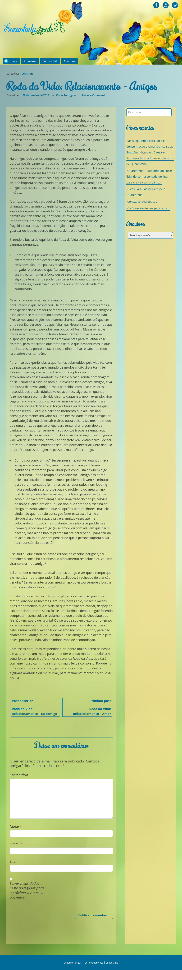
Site (12, 861)
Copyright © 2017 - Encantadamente (83, 962)
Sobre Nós (29, 61)
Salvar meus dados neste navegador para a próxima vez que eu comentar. (27, 890)
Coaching (69, 61)
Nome (16, 826)
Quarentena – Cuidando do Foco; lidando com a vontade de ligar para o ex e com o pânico (149, 176)
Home (13, 61)
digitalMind (112, 962)
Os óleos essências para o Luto (148, 208)
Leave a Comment (94, 95)
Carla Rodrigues (66, 95)
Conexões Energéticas (142, 201)
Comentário (20, 774)
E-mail (16, 844)
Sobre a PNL (50, 61)
